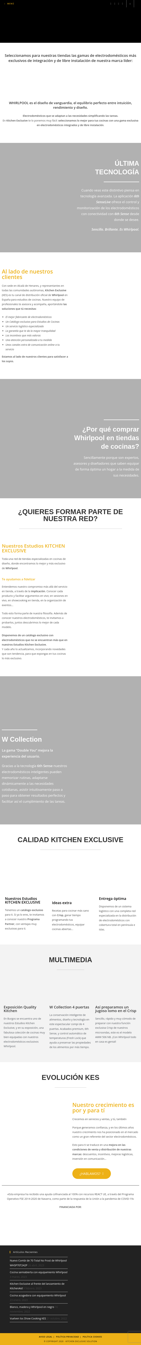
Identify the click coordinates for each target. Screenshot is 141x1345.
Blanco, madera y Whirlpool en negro (32, 1307)
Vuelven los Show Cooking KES (28, 1318)
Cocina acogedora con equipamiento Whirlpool (38, 1295)
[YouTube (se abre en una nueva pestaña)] (122, 3)
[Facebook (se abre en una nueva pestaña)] (111, 3)
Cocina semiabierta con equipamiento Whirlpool (38, 1272)
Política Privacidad (67, 1336)
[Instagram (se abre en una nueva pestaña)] (115, 3)
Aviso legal (45, 1336)
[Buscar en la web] (130, 4)
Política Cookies (92, 1336)
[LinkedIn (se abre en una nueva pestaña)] (118, 3)
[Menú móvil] (9, 3)
